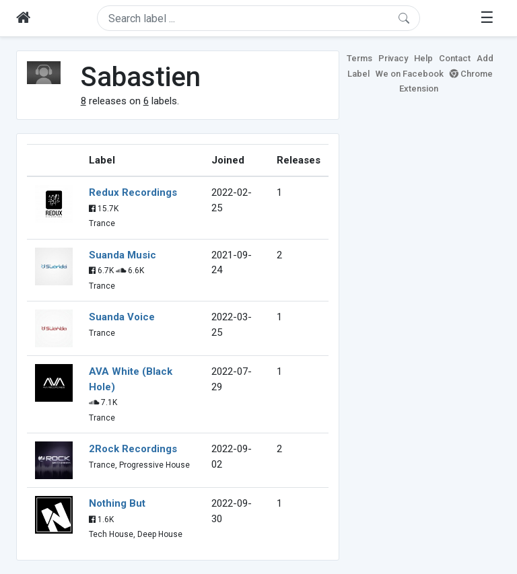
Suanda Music (122, 255)
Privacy (393, 58)
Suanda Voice (122, 317)
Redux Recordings (133, 192)
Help (423, 58)
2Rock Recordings (133, 449)
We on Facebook (410, 74)
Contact (455, 58)
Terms (359, 58)
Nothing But (117, 503)
